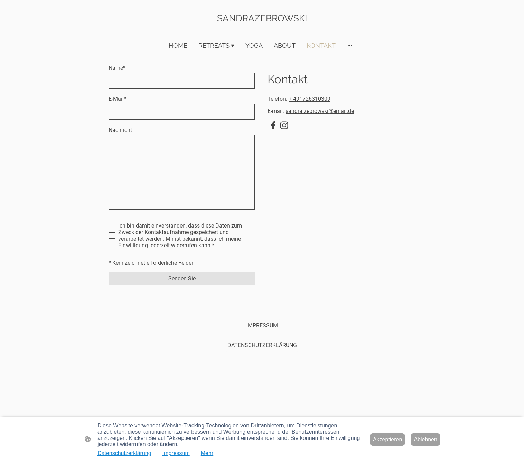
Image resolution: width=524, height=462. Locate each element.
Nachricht (120, 130)
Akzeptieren (387, 439)
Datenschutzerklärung (124, 453)
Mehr (207, 453)
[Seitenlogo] (262, 29)
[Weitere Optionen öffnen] (350, 45)
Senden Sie (182, 278)
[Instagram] (284, 125)
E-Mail (117, 99)
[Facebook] (273, 125)
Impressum (176, 453)
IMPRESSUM (262, 325)
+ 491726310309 (309, 99)
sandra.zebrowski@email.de (320, 111)
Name (117, 68)
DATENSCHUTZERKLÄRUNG (262, 345)
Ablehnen (425, 439)
